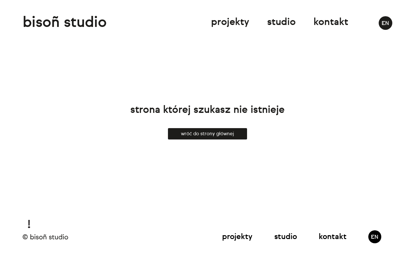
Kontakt (331, 22)
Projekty (230, 22)
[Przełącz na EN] (385, 23)
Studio (281, 22)
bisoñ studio (65, 23)
